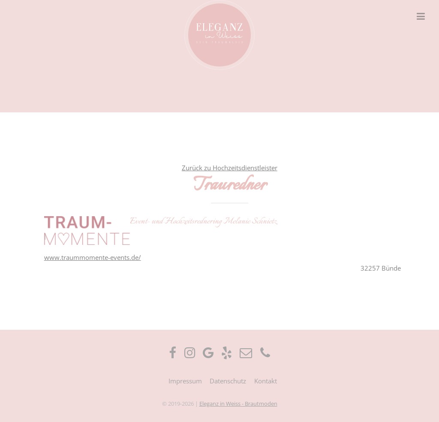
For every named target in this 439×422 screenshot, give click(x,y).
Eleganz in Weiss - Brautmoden (238, 403)
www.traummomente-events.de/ (92, 257)
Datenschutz (228, 381)
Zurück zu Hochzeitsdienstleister (229, 167)
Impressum (185, 381)
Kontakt (265, 381)
